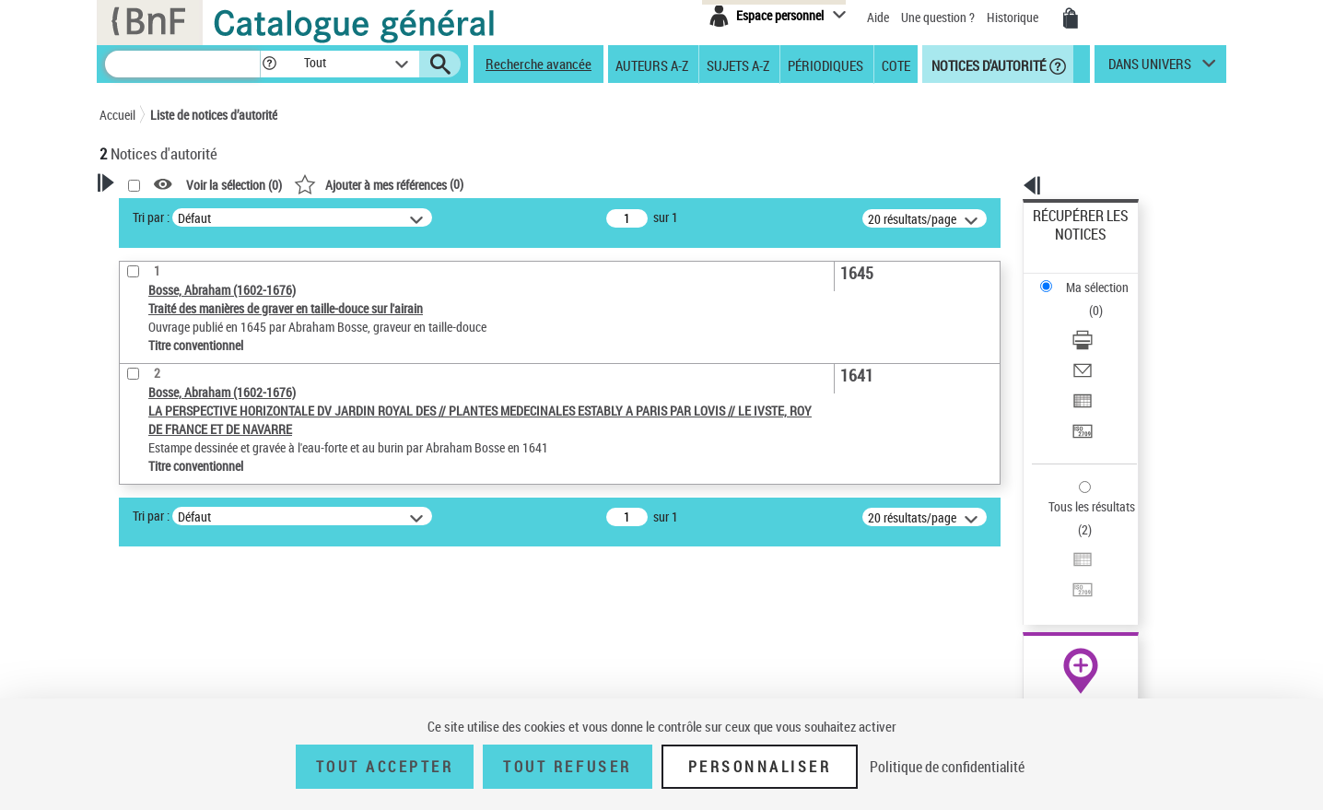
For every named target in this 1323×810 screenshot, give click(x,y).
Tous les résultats (1079, 394)
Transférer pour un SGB (1095, 343)
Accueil (117, 114)
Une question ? (938, 17)
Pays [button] (132, 624)
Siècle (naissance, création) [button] (196, 654)
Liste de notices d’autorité (213, 114)
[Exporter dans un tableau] (1105, 321)
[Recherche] (182, 64)
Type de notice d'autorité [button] (188, 447)
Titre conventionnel (184, 503)
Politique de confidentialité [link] (947, 767)
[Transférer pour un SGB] (1105, 344)
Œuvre (142, 476)
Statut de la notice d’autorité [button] (199, 532)
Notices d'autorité (987, 64)
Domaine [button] (143, 685)
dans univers (1149, 68)
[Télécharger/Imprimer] (1105, 277)
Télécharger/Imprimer (1090, 277)
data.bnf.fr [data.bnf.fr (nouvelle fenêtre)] (1021, 564)
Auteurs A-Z (651, 64)
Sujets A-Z (738, 64)
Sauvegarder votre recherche (214, 378)
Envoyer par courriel (1086, 299)
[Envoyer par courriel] (1105, 299)
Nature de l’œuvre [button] (168, 562)
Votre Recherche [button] (175, 214)
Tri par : (387, 217)
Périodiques (825, 64)
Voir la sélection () (471, 185)
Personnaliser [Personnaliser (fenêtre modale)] (760, 767)
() (615, 184)
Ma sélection (1067, 244)
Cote (896, 64)
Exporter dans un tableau (1100, 321)
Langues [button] (142, 592)
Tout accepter (385, 767)
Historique (1014, 17)
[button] (269, 64)
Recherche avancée (538, 63)
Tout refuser (567, 767)
